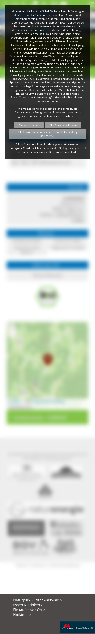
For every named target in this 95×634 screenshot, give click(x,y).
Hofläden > (22, 614)
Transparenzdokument (67, 112)
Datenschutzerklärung (28, 112)
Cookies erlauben (29, 125)
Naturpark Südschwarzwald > (37, 600)
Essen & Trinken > (28, 605)
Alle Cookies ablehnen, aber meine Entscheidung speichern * (48, 134)
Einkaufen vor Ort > (29, 609)
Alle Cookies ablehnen (63, 125)
